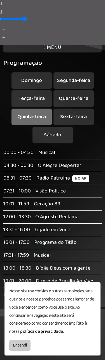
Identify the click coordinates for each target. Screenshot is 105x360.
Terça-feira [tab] (31, 98)
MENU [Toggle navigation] (52, 47)
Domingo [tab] (31, 80)
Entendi (20, 345)
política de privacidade (41, 331)
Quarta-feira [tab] (73, 98)
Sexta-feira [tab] (73, 116)
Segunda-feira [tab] (73, 80)
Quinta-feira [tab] (31, 116)
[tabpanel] (52, 223)
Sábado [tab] (52, 134)
